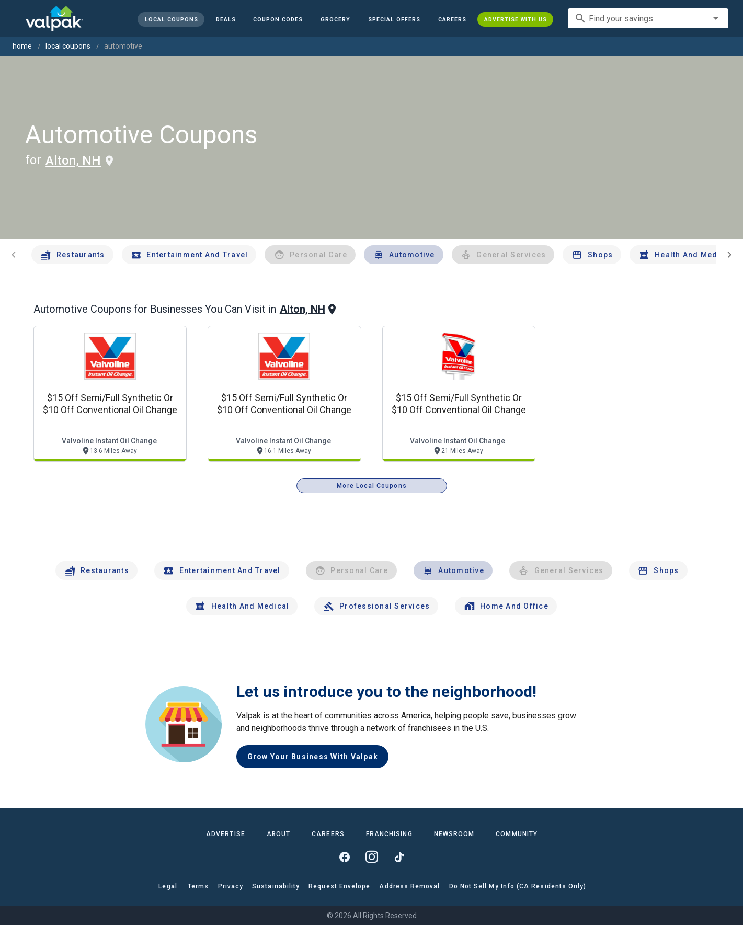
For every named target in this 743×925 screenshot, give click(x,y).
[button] (394, 19)
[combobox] (648, 18)
